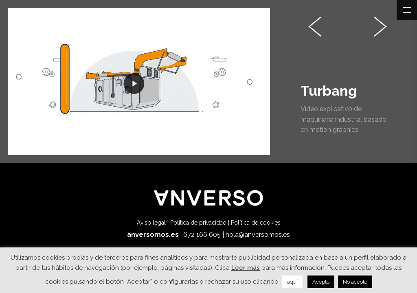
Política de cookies (256, 222)
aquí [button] (292, 282)
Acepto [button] (320, 282)
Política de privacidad (198, 222)
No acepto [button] (355, 282)
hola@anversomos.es (258, 234)
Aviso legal (151, 222)
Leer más (245, 267)
